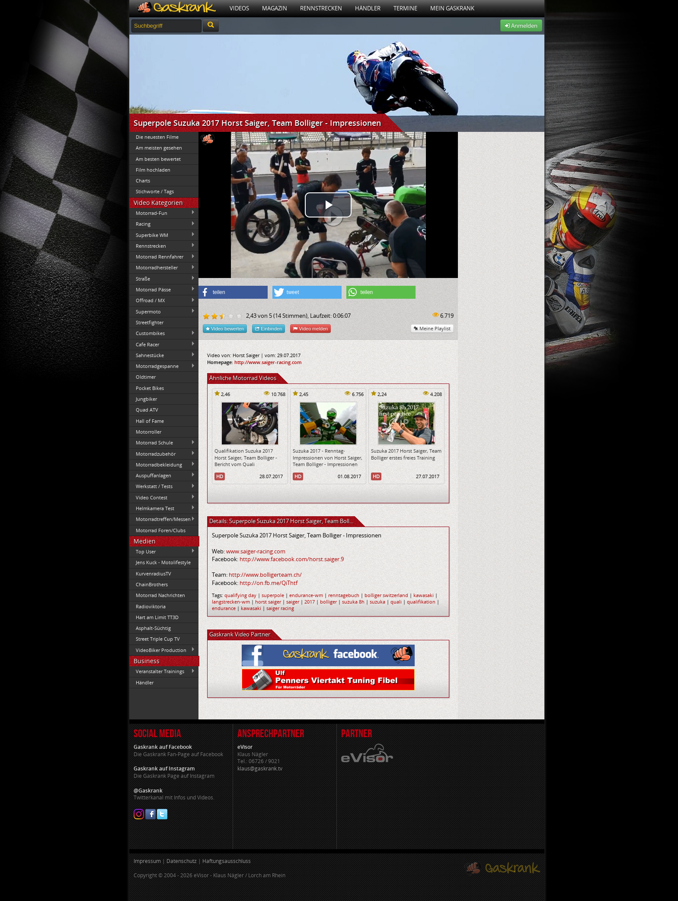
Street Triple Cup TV (158, 639)
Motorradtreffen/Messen (162, 519)
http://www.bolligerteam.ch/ (265, 574)
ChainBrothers (152, 584)
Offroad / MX (162, 300)
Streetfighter (149, 322)
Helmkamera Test (162, 508)
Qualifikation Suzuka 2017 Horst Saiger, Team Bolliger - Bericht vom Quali (245, 457)
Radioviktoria (151, 606)
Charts (143, 180)
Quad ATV (147, 409)
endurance (224, 608)
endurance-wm (306, 595)
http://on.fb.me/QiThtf (268, 583)
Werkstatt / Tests (162, 486)
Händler (368, 8)
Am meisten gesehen (159, 147)
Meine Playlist (432, 328)
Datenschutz (181, 861)
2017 (309, 601)
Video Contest (162, 497)
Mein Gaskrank (452, 8)
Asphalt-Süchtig (153, 628)
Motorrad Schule (162, 442)
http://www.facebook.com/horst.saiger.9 (292, 559)
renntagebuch (343, 595)
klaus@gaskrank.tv (259, 768)
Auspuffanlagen (162, 475)
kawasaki (423, 595)
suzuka (377, 601)
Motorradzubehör (162, 453)
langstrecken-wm (231, 601)
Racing (162, 223)
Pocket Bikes (150, 388)
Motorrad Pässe (162, 289)
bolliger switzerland (386, 595)
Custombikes (162, 333)
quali (396, 601)
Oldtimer (146, 377)
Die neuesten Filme (157, 137)
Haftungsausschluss (226, 861)
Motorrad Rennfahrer (162, 256)
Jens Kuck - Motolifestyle (163, 562)
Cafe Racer (162, 344)
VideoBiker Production (162, 649)
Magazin (274, 8)
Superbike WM (162, 234)
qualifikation (421, 601)
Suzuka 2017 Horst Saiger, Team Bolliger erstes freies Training (406, 453)
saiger (292, 601)
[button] (233, 292)
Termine (405, 8)
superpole (273, 595)
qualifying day (240, 595)
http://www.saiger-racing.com (268, 362)
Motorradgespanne (162, 366)
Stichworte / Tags (155, 191)
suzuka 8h (353, 601)
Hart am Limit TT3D (157, 617)
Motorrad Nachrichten (160, 595)
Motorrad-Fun (162, 212)
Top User (162, 551)
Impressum (147, 861)
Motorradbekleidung (162, 464)
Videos (239, 8)
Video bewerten (225, 328)
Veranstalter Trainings (162, 671)
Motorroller (148, 431)
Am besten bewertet (158, 159)
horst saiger (268, 601)
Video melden (310, 328)
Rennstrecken (321, 8)
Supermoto (162, 311)
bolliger (328, 601)
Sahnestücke (162, 354)
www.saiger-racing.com (255, 551)
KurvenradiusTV (153, 573)
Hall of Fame (150, 421)
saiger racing (280, 608)
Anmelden (521, 25)
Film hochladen (153, 169)
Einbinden (268, 328)
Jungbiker (146, 399)
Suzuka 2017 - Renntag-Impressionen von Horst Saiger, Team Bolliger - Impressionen (327, 457)
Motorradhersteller (162, 267)
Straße (162, 278)
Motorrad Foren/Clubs (160, 530)
